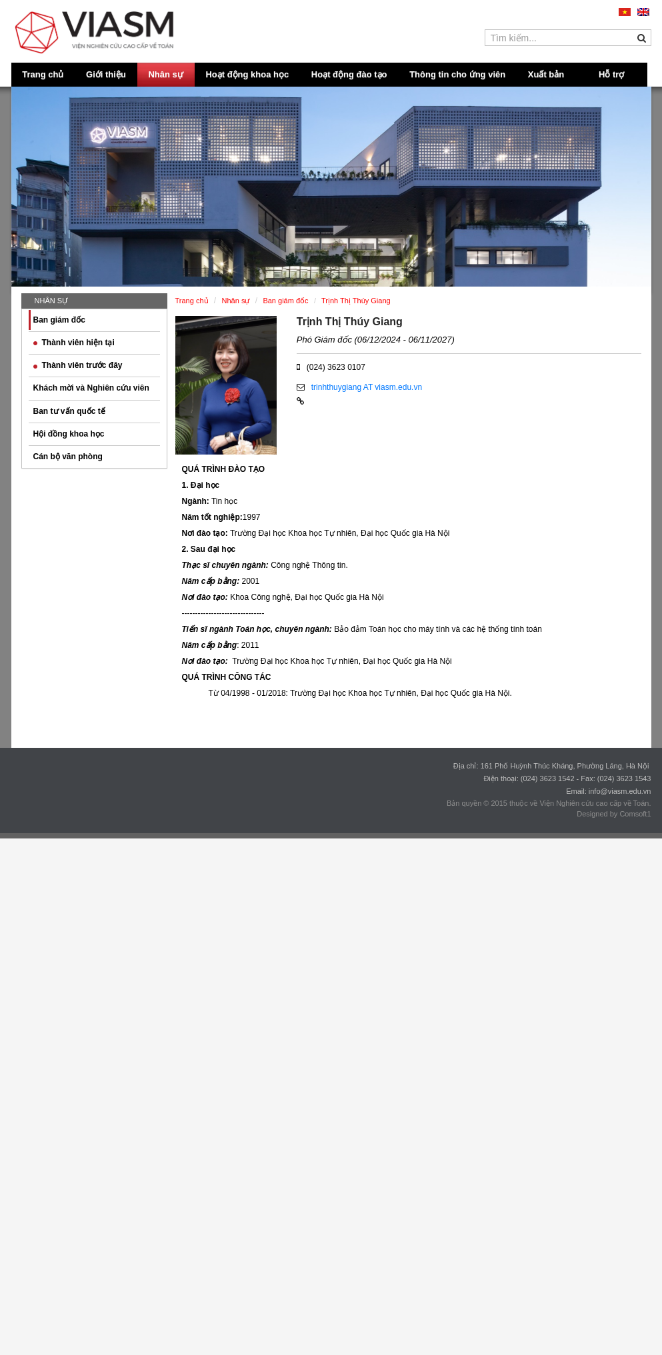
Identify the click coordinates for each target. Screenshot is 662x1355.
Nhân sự (165, 74)
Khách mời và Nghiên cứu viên (91, 388)
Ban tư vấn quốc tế (69, 411)
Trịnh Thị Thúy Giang (350, 321)
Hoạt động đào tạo (349, 74)
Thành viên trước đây (78, 365)
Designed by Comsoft (612, 814)
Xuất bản (546, 74)
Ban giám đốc (59, 320)
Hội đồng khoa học (69, 434)
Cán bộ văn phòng (68, 456)
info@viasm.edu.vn (620, 791)
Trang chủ (42, 74)
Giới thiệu (106, 74)
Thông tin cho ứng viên (457, 74)
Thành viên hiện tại (74, 342)
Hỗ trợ (611, 74)
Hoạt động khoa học (247, 74)
